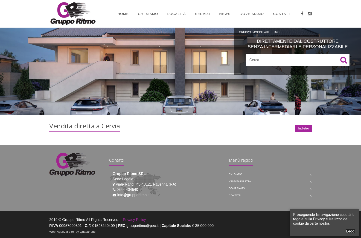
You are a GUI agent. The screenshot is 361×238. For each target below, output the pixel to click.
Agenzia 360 (66, 231)
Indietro (303, 128)
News (224, 14)
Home (123, 14)
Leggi (350, 231)
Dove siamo (252, 14)
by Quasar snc (86, 231)
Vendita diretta (240, 181)
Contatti (282, 14)
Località (176, 14)
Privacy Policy (134, 220)
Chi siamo (148, 14)
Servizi (202, 14)
